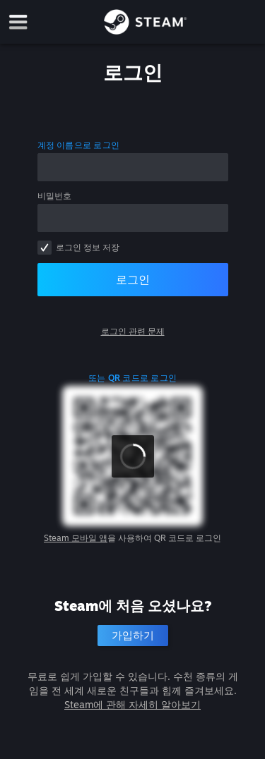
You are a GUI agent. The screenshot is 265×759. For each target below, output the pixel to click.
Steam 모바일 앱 (75, 538)
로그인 (133, 279)
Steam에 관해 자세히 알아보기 (132, 704)
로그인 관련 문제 (133, 331)
